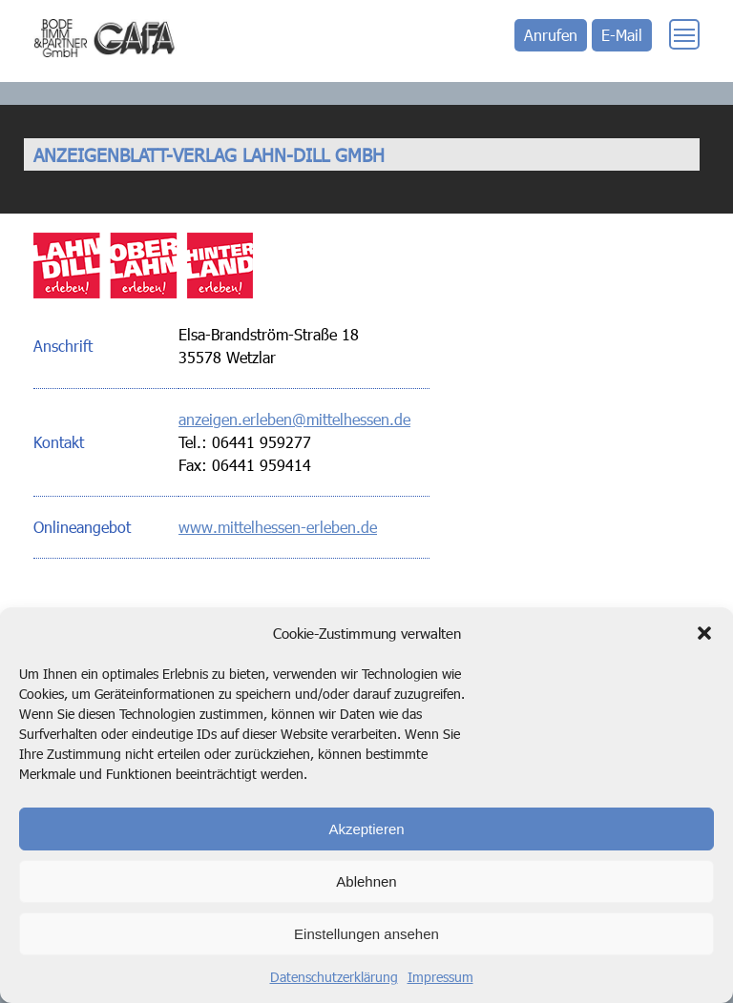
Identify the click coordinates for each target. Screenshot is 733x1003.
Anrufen (550, 35)
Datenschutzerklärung (334, 977)
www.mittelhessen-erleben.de (277, 527)
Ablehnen (366, 881)
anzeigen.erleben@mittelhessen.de (294, 419)
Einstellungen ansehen (366, 934)
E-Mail (621, 35)
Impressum (440, 977)
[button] (704, 633)
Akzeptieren (366, 829)
